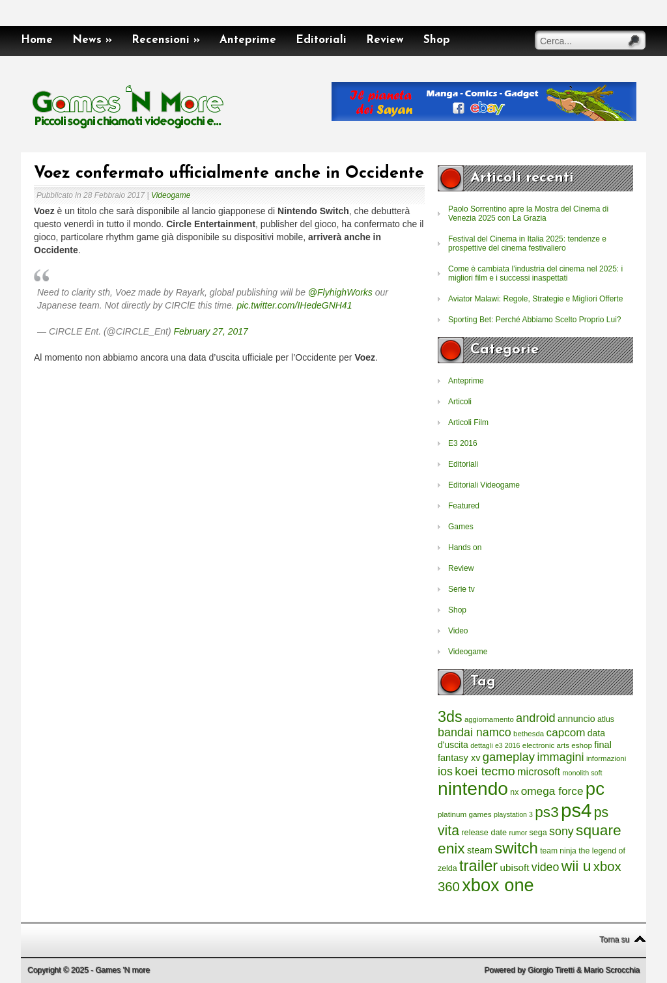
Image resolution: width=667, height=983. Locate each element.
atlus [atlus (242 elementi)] (605, 719)
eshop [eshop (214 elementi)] (581, 745)
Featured (463, 505)
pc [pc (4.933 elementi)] (595, 789)
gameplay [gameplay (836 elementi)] (509, 757)
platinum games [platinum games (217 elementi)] (465, 814)
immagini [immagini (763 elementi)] (560, 757)
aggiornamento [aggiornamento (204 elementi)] (489, 719)
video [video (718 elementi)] (546, 867)
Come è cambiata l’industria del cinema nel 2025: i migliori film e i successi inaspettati (535, 273)
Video (458, 630)
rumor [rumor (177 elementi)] (518, 833)
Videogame (171, 195)
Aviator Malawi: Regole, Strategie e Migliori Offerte (535, 298)
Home (37, 40)
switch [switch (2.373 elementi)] (515, 848)
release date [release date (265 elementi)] (484, 832)
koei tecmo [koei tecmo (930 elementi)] (485, 771)
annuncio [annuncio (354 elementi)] (576, 718)
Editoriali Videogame (484, 485)
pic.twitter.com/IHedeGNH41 (294, 305)
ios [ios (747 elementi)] (445, 771)
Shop (436, 40)
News (92, 40)
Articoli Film (468, 422)
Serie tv (461, 589)
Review (385, 40)
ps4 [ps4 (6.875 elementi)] (576, 810)
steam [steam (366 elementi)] (479, 850)
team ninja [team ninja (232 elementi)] (558, 850)
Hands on (464, 547)
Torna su (614, 939)
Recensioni (166, 40)
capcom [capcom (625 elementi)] (566, 733)
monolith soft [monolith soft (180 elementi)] (582, 773)
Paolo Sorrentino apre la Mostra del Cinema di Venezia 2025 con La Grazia (528, 213)
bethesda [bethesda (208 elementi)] (528, 734)
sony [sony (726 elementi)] (561, 831)
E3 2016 (462, 443)
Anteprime (248, 40)
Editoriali (321, 40)
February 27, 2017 (211, 331)
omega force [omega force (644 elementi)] (552, 790)
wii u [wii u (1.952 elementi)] (576, 865)
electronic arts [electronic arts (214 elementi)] (545, 745)
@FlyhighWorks (340, 292)
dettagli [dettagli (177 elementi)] (481, 745)
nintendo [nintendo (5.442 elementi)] (473, 789)
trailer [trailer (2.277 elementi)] (478, 865)
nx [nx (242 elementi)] (514, 792)
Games (461, 526)
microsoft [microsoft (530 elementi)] (538, 771)
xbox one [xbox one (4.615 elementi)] (497, 885)
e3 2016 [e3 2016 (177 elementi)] (507, 745)
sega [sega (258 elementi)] (538, 832)
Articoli (460, 401)
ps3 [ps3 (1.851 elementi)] (546, 812)
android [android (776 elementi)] (536, 718)
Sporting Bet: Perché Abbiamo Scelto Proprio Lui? (534, 319)
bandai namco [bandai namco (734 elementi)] (474, 732)
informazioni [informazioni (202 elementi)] (606, 758)
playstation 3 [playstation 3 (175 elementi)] (513, 814)
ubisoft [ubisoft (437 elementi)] (515, 867)
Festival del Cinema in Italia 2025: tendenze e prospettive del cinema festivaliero (527, 243)
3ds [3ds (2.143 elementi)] (450, 716)
